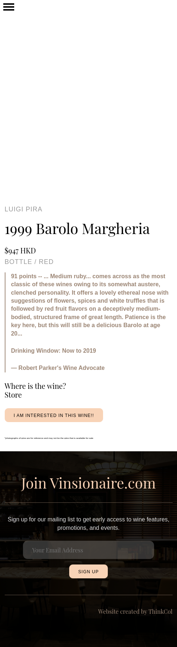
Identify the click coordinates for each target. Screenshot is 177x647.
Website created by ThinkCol (135, 611)
